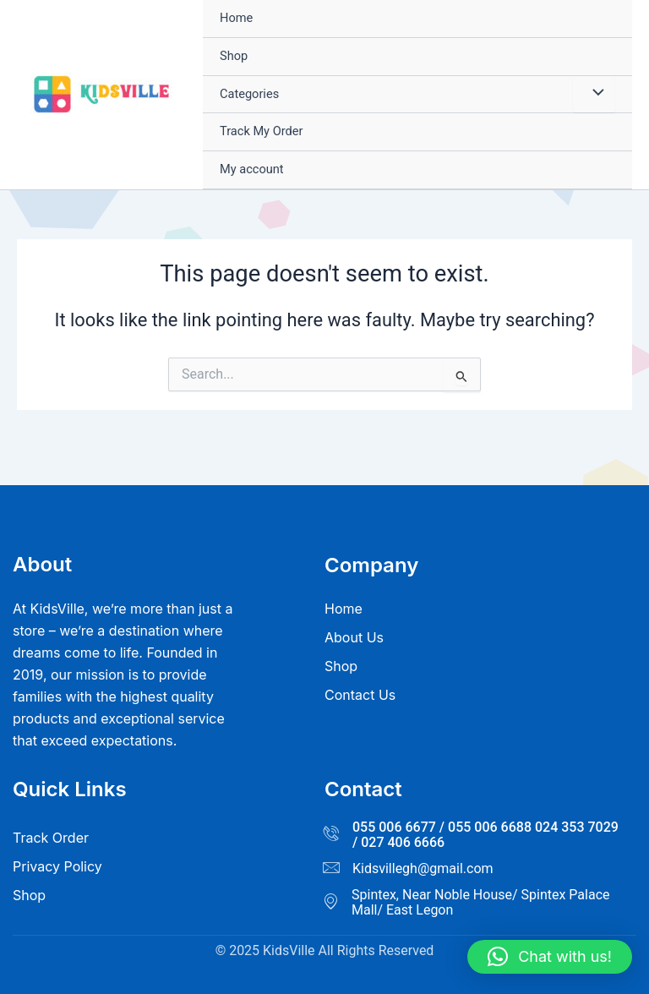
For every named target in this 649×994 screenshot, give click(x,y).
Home (236, 17)
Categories (249, 93)
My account (252, 169)
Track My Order (261, 131)
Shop (234, 55)
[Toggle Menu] (594, 94)
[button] (549, 957)
